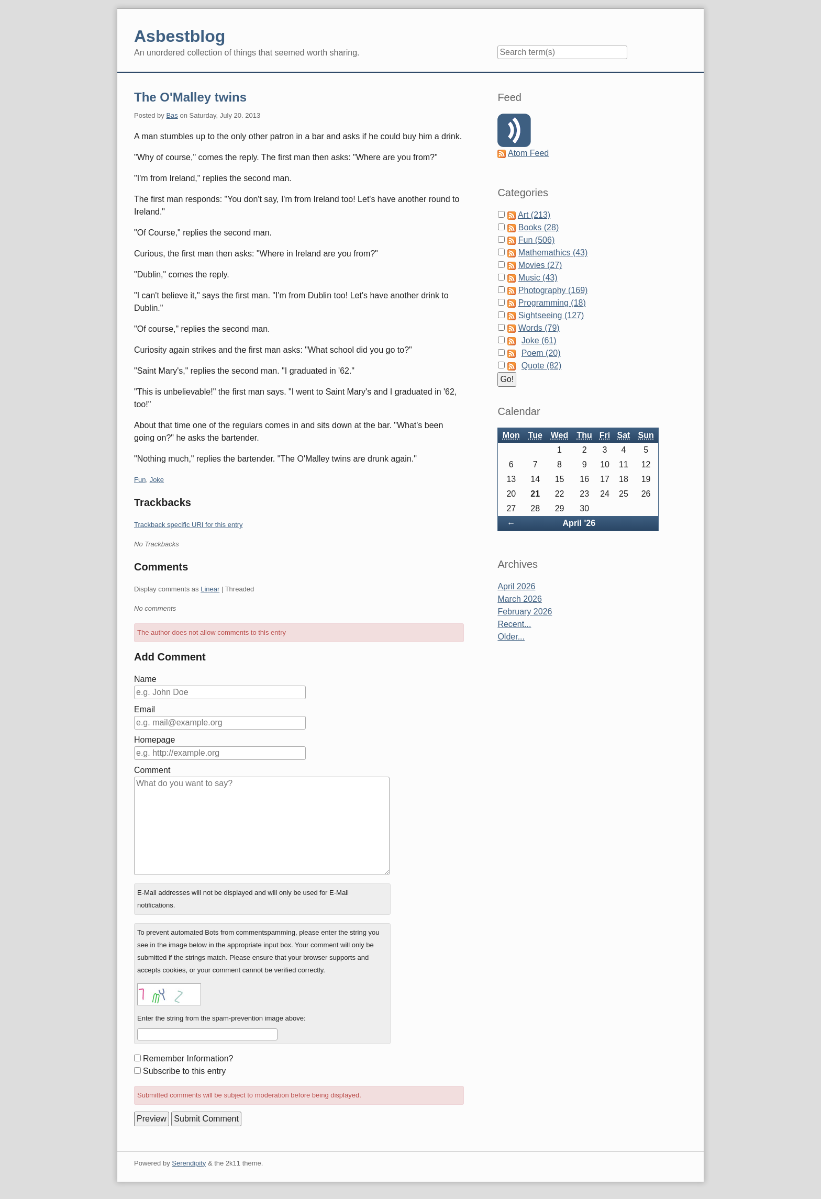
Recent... (514, 624)
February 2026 (524, 611)
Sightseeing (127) (551, 315)
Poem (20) (541, 353)
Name (145, 679)
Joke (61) (539, 340)
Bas (171, 115)
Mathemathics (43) (553, 252)
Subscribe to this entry (184, 1071)
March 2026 (519, 599)
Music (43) (538, 277)
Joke (157, 480)
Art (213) (534, 214)
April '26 (579, 523)
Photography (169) (553, 290)
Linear (210, 589)
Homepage (154, 739)
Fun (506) (536, 240)
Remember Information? (188, 1058)
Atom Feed (528, 153)
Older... (511, 636)
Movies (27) (540, 265)
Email (144, 709)
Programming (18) (552, 302)
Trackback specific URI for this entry (188, 525)
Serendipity (189, 1163)
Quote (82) (541, 365)
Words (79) (539, 327)
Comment (152, 770)
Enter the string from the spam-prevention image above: (221, 1018)
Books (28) (538, 227)
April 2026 (516, 586)
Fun (140, 480)
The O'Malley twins (190, 97)
